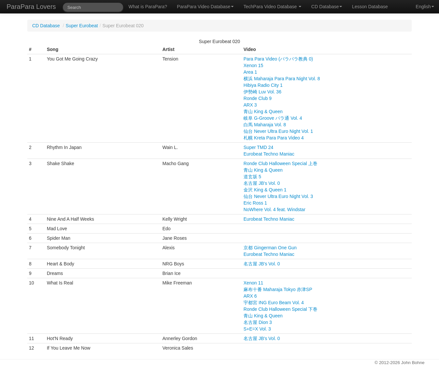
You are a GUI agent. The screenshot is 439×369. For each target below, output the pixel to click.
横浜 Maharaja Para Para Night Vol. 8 (281, 78)
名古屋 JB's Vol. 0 (261, 183)
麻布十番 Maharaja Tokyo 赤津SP (277, 289)
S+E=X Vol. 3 (257, 329)
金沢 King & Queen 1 (265, 189)
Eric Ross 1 (255, 203)
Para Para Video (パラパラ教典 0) (278, 59)
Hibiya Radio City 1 (263, 85)
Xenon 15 (253, 65)
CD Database (326, 6)
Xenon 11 (253, 282)
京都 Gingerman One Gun (270, 247)
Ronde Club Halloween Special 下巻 (280, 309)
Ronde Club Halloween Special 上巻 (280, 163)
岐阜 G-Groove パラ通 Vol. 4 (272, 118)
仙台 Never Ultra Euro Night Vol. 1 (278, 131)
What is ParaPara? (147, 6)
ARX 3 (250, 105)
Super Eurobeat (82, 25)
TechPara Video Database (272, 6)
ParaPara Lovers (31, 6)
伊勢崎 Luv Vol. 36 (262, 91)
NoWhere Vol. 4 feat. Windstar (274, 209)
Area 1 (250, 72)
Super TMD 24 (258, 147)
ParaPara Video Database (205, 6)
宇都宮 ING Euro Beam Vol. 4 (273, 302)
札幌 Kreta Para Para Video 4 (273, 137)
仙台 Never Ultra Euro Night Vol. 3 (278, 196)
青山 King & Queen (263, 111)
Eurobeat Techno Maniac (268, 154)
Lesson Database (370, 6)
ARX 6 (250, 296)
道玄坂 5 (252, 176)
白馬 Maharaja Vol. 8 (264, 124)
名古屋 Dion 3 (257, 322)
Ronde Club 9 (257, 98)
